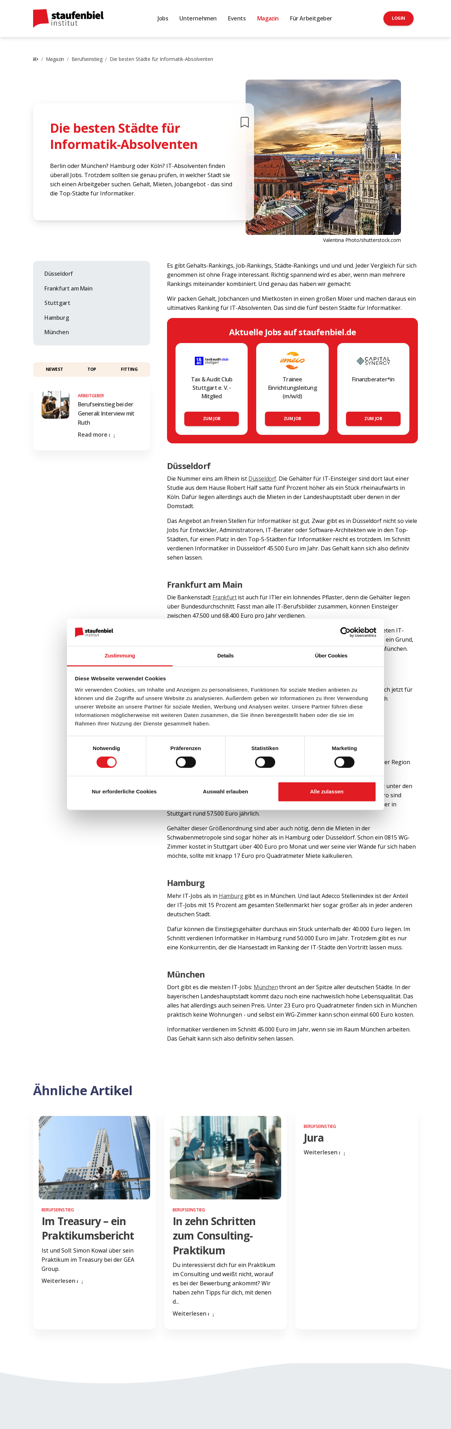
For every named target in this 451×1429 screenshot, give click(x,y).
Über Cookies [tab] (331, 656)
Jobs (162, 18)
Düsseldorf (58, 273)
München (56, 332)
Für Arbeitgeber (311, 18)
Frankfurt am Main (68, 288)
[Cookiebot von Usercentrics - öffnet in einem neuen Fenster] (345, 632)
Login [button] (398, 18)
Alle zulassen (327, 791)
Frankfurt (224, 597)
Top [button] (91, 369)
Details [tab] (225, 656)
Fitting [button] (129, 369)
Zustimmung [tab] (120, 656)
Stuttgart (57, 303)
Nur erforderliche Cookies (124, 791)
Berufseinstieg (87, 59)
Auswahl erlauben (225, 791)
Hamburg (56, 318)
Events (237, 18)
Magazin (268, 18)
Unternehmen (198, 18)
